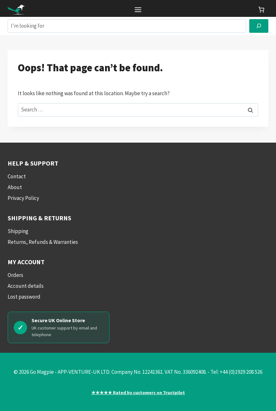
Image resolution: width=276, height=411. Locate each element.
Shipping (18, 231)
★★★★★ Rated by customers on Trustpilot (138, 392)
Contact (17, 176)
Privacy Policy (23, 198)
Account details (26, 285)
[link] (261, 10)
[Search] (258, 26)
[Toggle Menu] (138, 9)
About (15, 187)
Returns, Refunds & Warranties (43, 241)
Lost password (24, 296)
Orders (15, 275)
